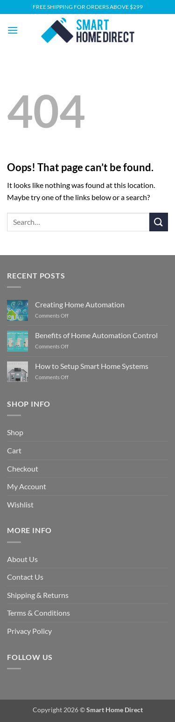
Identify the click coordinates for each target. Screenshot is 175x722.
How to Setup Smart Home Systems (91, 365)
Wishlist (20, 504)
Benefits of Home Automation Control (96, 335)
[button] (12, 30)
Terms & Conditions (38, 612)
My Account (26, 486)
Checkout (22, 468)
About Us (22, 559)
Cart (14, 450)
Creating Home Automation (80, 304)
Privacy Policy (29, 630)
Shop (15, 432)
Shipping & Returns (38, 594)
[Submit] (158, 222)
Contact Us (25, 576)
